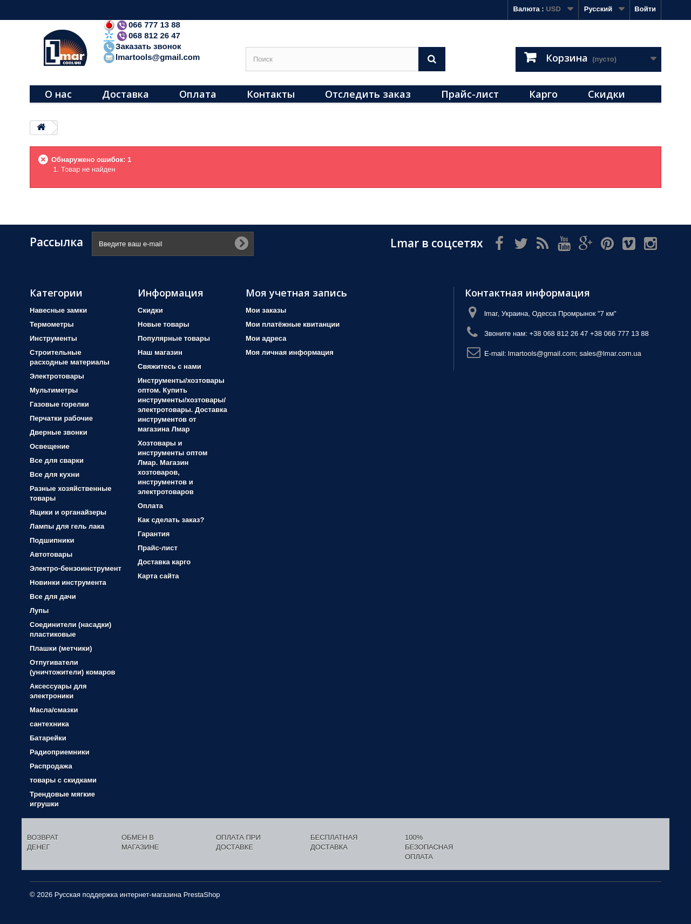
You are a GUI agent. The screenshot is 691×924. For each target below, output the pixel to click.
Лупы (39, 610)
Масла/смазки (54, 710)
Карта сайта (158, 576)
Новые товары (163, 324)
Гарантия (154, 534)
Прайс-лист (470, 93)
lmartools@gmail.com (151, 57)
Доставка (125, 93)
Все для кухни (54, 474)
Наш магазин (160, 352)
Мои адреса (266, 338)
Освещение (50, 446)
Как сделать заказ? (171, 520)
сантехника (49, 724)
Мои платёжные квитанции (293, 324)
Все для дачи (53, 596)
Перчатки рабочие (61, 418)
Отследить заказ (368, 93)
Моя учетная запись (296, 292)
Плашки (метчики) (61, 648)
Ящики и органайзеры (68, 512)
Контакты (271, 93)
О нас (58, 93)
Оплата (197, 93)
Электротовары (57, 376)
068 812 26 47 (141, 35)
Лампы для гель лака (67, 526)
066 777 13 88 (141, 24)
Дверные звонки (58, 432)
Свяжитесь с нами (169, 366)
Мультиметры (54, 390)
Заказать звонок (142, 46)
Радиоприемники (60, 752)
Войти (645, 9)
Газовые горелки (59, 404)
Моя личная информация (290, 352)
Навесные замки (58, 310)
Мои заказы (266, 310)
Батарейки (48, 738)
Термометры (52, 324)
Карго (543, 93)
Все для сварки (57, 460)
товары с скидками (63, 780)
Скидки (606, 93)
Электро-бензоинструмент (75, 568)
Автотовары (51, 554)
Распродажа (51, 766)
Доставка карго (164, 562)
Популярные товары (174, 338)
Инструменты (53, 338)
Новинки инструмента (68, 582)
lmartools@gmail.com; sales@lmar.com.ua (574, 353)
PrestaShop (202, 895)
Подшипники (52, 540)
